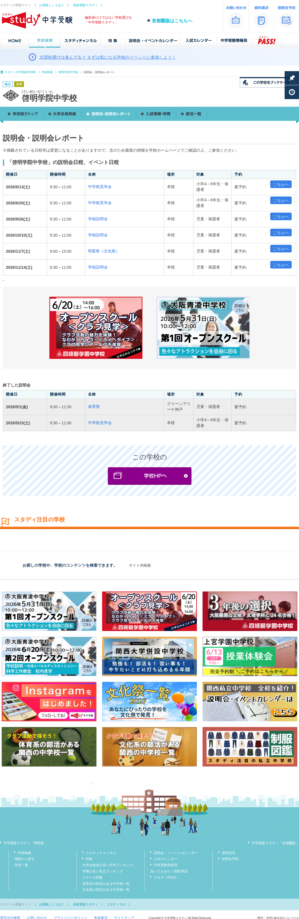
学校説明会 (98, 219)
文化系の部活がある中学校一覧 (106, 890)
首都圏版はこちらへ (172, 20)
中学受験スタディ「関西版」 (25, 843)
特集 (89, 859)
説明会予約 (230, 859)
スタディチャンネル (101, 853)
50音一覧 (21, 865)
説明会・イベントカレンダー (176, 853)
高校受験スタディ (85, 5)
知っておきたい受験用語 (169, 871)
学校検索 (47, 72)
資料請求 (228, 853)
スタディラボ (116, 904)
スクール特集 (92, 877)
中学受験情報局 (165, 865)
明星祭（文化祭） (104, 251)
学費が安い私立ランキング (102, 871)
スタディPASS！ (166, 877)
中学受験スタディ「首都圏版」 (275, 843)
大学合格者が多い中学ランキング (107, 865)
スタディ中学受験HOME (20, 72)
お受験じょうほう (51, 5)
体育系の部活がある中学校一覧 (106, 884)
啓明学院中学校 (68, 72)
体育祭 (94, 406)
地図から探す (24, 859)
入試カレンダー (165, 859)
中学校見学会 (100, 186)
